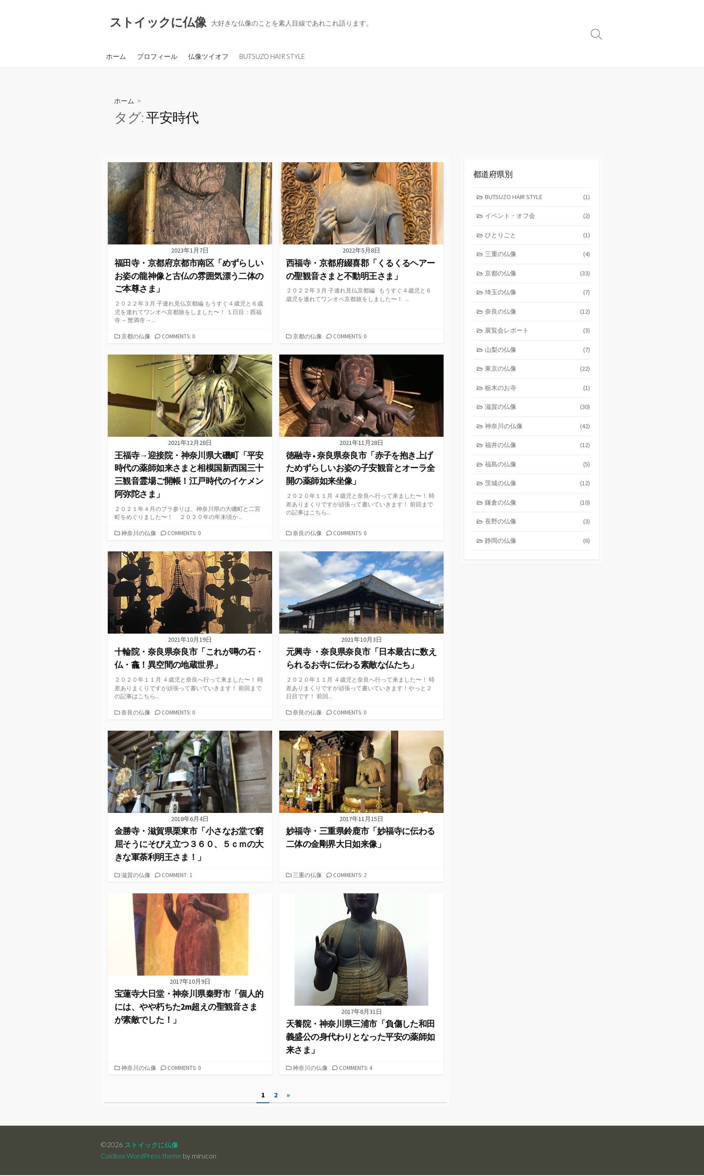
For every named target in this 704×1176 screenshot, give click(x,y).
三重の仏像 (308, 875)
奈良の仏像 (308, 533)
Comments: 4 (357, 1068)
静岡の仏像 (537, 551)
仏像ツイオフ (208, 57)
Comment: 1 (179, 875)
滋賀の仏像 (136, 875)
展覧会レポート (537, 335)
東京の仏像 (537, 374)
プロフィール (157, 57)
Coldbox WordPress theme (142, 1157)
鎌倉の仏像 (537, 511)
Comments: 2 (352, 875)
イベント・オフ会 (537, 218)
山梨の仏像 (537, 355)
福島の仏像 (537, 472)
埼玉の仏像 (537, 296)
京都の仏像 (136, 337)
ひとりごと (537, 237)
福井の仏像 (537, 453)
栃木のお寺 (537, 394)
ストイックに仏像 (153, 1145)
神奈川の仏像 (139, 533)
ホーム (116, 57)
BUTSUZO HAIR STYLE (272, 57)
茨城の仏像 (537, 492)
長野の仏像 (537, 531)
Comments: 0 (180, 337)
